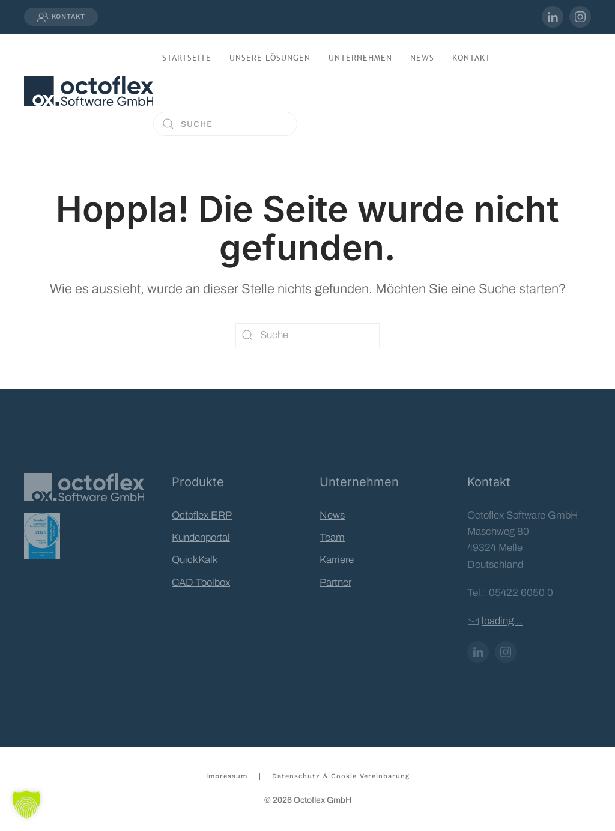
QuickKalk (195, 559)
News (422, 57)
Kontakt (61, 17)
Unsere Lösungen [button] (270, 57)
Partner (335, 582)
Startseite (186, 57)
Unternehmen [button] (360, 57)
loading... (502, 621)
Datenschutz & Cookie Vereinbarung (341, 776)
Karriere (337, 559)
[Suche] (225, 124)
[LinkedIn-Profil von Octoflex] (478, 652)
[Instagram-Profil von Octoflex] (580, 17)
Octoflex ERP (202, 515)
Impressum (226, 776)
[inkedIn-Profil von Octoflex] (552, 17)
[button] (26, 804)
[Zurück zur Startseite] (88, 91)
